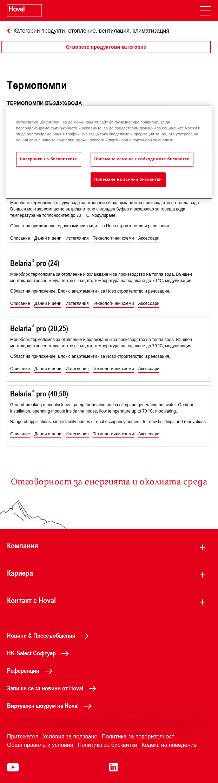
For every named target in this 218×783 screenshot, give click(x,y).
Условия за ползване (70, 737)
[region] (106, 54)
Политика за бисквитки (107, 745)
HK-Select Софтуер (40, 652)
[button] (20, 238)
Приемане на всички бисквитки (128, 179)
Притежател (22, 737)
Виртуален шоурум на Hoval (51, 705)
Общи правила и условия (40, 745)
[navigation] (205, 10)
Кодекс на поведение (169, 745)
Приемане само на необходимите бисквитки (142, 159)
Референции (31, 670)
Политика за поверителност (138, 737)
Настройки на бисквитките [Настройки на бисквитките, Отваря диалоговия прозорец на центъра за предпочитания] (48, 159)
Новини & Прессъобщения (49, 635)
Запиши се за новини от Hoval (53, 687)
